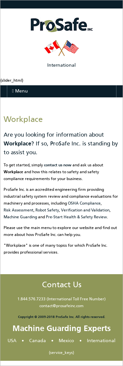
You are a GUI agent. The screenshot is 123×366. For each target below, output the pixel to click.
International (61, 65)
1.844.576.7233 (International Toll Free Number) (61, 299)
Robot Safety (47, 210)
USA (12, 341)
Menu (20, 91)
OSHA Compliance (84, 204)
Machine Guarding (20, 217)
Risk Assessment (18, 210)
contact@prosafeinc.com (61, 306)
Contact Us (61, 285)
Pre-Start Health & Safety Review (76, 217)
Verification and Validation (85, 210)
